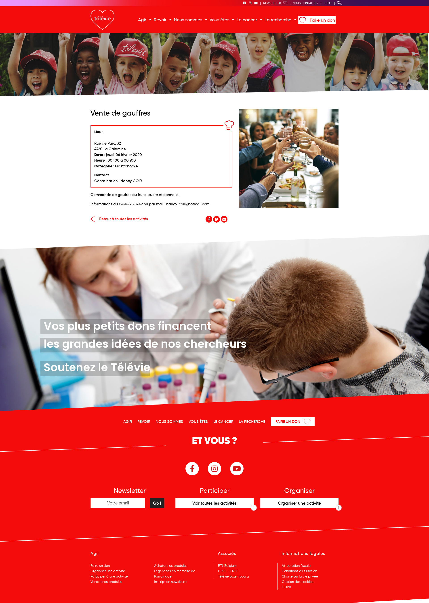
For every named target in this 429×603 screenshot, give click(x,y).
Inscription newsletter (170, 582)
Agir (142, 19)
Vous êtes (219, 19)
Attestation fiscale (296, 566)
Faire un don (322, 20)
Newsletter (275, 3)
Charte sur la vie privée (300, 576)
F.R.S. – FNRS (228, 571)
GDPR (286, 587)
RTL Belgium (227, 566)
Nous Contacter (305, 3)
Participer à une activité (109, 576)
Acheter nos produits (170, 566)
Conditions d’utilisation (299, 571)
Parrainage (163, 576)
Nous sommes (188, 19)
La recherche (278, 19)
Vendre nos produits (106, 582)
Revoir (160, 19)
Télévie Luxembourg (233, 576)
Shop (328, 3)
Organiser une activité (107, 571)
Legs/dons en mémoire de (174, 571)
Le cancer (247, 19)
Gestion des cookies (297, 582)
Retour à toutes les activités (119, 219)
